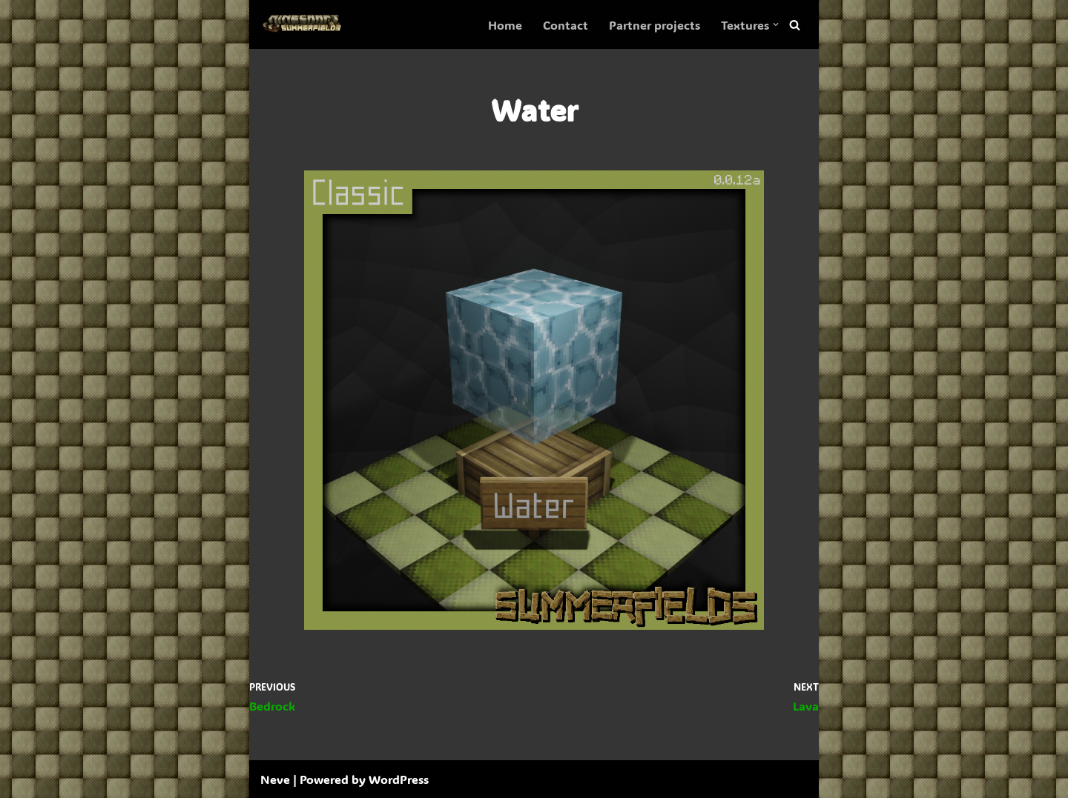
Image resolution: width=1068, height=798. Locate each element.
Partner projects (654, 25)
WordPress (399, 779)
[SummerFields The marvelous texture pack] (304, 24)
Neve (275, 779)
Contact (565, 25)
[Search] (794, 24)
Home (505, 25)
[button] (776, 24)
